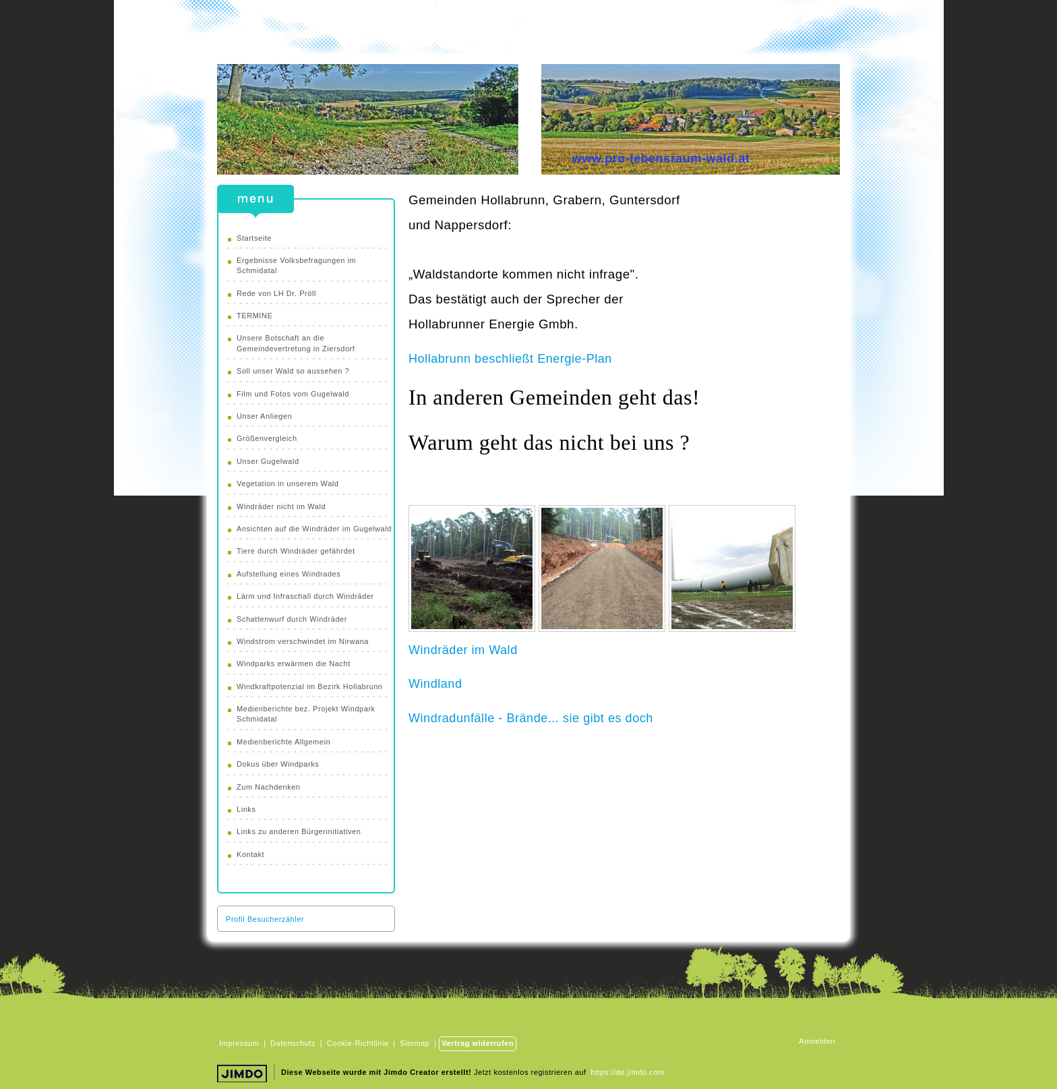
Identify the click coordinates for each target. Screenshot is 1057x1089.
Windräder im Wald (463, 650)
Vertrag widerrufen (478, 1043)
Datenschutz (292, 1043)
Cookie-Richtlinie (358, 1043)
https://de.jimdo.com (627, 1072)
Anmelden (817, 1041)
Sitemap (414, 1043)
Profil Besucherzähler (265, 919)
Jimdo (244, 1075)
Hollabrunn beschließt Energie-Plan (510, 358)
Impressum (239, 1043)
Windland (435, 683)
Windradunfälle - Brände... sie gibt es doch (531, 718)
